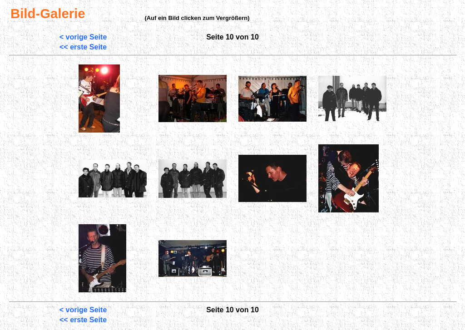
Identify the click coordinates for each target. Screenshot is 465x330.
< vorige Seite (83, 37)
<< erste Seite (83, 47)
